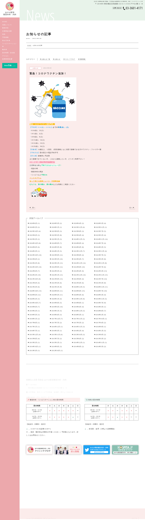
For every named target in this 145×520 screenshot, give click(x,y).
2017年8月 (34, 323)
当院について (7, 25)
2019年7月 (100, 303)
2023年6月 (34, 259)
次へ (131, 207)
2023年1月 (56, 263)
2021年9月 (56, 279)
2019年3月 (100, 307)
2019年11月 (100, 299)
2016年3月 (56, 331)
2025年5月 (56, 235)
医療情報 (82, 59)
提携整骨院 (7, 59)
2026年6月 (34, 223)
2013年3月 (34, 350)
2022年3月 (100, 271)
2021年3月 (100, 283)
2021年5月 (56, 283)
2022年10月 (34, 267)
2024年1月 (56, 251)
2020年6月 (34, 295)
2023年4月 (78, 259)
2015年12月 (34, 334)
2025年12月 (78, 227)
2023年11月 (100, 251)
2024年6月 (34, 247)
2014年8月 (78, 346)
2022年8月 (78, 267)
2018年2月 (100, 315)
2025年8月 (78, 231)
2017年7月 (56, 323)
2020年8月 (78, 291)
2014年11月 (100, 342)
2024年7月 (100, 243)
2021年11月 (100, 275)
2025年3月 (100, 235)
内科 (3, 34)
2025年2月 (34, 239)
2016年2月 (78, 331)
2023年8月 (78, 255)
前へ (32, 207)
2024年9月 (56, 243)
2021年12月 (78, 275)
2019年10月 (34, 303)
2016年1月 (100, 331)
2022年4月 (78, 271)
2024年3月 (100, 247)
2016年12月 (56, 327)
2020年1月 (56, 299)
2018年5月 (34, 315)
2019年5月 (56, 307)
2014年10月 (34, 346)
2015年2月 (34, 342)
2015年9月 (100, 334)
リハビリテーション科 (9, 45)
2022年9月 (56, 267)
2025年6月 (34, 235)
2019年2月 (34, 311)
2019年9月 (56, 303)
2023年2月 (34, 263)
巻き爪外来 (6, 40)
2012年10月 (56, 350)
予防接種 (5, 37)
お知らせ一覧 (46, 59)
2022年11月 (100, 263)
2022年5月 (56, 271)
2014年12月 (78, 342)
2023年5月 (56, 259)
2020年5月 (56, 295)
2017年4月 (100, 323)
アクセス (5, 56)
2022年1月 (56, 275)
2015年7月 (56, 338)
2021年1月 (56, 287)
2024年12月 (78, 239)
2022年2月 (34, 275)
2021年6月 (34, 283)
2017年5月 (78, 323)
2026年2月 (34, 227)
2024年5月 (56, 247)
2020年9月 (56, 291)
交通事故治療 (7, 31)
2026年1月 (56, 227)
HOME (4, 21)
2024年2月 (34, 251)
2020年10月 (34, 291)
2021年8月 (78, 279)
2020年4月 (78, 295)
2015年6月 (78, 338)
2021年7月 (100, 279)
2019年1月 (56, 311)
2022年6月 (34, 271)
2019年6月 (34, 307)
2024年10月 (34, 243)
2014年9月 (56, 346)
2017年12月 (56, 319)
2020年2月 (34, 299)
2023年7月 (100, 255)
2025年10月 (34, 231)
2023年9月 (56, 255)
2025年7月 (100, 231)
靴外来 (4, 49)
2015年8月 (34, 338)
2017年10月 (100, 319)
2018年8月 (100, 311)
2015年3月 (100, 338)
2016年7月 (34, 331)
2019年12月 (78, 299)
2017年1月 (34, 327)
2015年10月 (78, 334)
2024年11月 (100, 239)
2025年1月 (56, 239)
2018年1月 (34, 319)
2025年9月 (56, 231)
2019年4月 (78, 307)
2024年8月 (78, 243)
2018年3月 (78, 315)
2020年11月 (100, 287)
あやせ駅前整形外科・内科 (38, 518)
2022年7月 (100, 267)
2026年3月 (100, 223)
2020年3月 (100, 295)
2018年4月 (56, 315)
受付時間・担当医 (8, 52)
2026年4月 (78, 223)
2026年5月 (56, 223)
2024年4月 (78, 247)
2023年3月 (100, 259)
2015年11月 (56, 334)
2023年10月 (34, 255)
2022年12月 (78, 263)
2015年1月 (56, 342)
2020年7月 (100, 291)
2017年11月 (78, 319)
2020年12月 (78, 287)
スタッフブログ (70, 59)
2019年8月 (78, 303)
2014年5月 (100, 346)
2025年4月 (78, 235)
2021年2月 (34, 287)
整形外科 (5, 28)
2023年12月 (78, 251)
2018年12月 (78, 311)
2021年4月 (78, 283)
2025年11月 (100, 227)
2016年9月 (100, 327)
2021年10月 (34, 279)
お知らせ (57, 59)
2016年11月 (78, 327)
